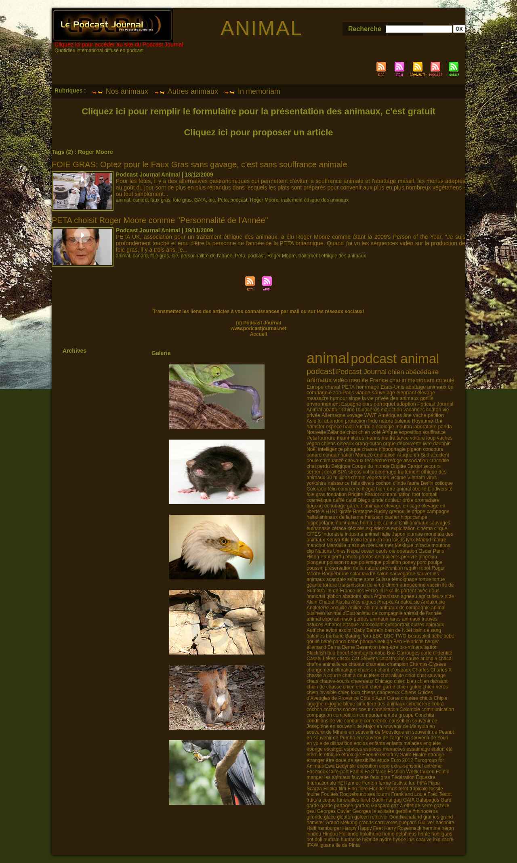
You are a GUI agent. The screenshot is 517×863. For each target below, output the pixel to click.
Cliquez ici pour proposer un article (258, 132)
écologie (385, 426)
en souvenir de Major (352, 726)
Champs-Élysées (428, 664)
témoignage (404, 579)
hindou (314, 834)
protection (356, 421)
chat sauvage (431, 675)
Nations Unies (330, 551)
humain (331, 839)
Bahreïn (374, 630)
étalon (438, 749)
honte (424, 834)
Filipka (330, 788)
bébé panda (333, 641)
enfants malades (404, 743)
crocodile (439, 460)
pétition (436, 415)
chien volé (369, 432)
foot (416, 494)
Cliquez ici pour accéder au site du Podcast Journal (119, 44)
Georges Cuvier (334, 811)
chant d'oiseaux (394, 670)
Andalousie (433, 602)
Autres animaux (186, 91)
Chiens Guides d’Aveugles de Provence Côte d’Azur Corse (370, 695)
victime (398, 477)
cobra (438, 704)
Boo (391, 653)
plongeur (316, 562)
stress (354, 472)
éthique (332, 755)
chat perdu (318, 466)
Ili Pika (386, 591)
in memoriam (418, 380)
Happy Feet (370, 828)
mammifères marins (358, 438)
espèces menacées (384, 749)
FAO (369, 772)
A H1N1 (329, 511)
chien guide (409, 687)
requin (411, 568)
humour (338, 398)
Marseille (336, 545)
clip (310, 551)
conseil (396, 721)
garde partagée (336, 805)
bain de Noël (398, 630)
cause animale (421, 658)
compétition (345, 715)
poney (409, 562)
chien (396, 372)
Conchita (424, 715)
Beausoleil (419, 636)
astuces (315, 624)
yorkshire (316, 483)
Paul (325, 557)
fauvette (360, 777)
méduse (375, 545)
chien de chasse (324, 687)
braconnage (383, 472)
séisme (355, 579)
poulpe (435, 562)
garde (313, 805)
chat (394, 380)
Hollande (348, 834)
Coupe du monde (371, 466)
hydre (385, 839)
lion (387, 540)
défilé (339, 500)
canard (140, 200)
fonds (391, 788)
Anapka (385, 602)
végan (313, 443)
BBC (377, 636)
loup (430, 438)
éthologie (351, 755)
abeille (419, 489)
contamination (395, 494)
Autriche (315, 630)
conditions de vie (325, 721)
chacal (446, 658)
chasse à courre (324, 675)
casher (392, 517)
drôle (408, 500)
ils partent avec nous (417, 591)
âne (408, 415)
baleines (316, 636)
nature (386, 421)
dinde (378, 500)
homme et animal (378, 523)
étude (383, 760)
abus (367, 596)
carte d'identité (436, 653)
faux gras (160, 200)
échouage (335, 506)
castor (343, 658)
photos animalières (379, 557)
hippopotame (321, 523)
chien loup (349, 692)
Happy (350, 828)
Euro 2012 (402, 760)
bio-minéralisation (418, 647)
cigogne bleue (340, 704)
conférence (375, 721)
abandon (333, 421)
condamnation (338, 455)
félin (332, 489)
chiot (352, 432)
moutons (440, 545)
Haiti (311, 828)
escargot (333, 749)
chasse (370, 449)
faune (413, 483)
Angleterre (318, 607)
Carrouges (408, 653)
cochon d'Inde (391, 483)
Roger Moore (264, 200)
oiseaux (345, 443)
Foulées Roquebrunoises (348, 794)
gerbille (403, 811)
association (416, 460)
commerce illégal (356, 489)
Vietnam (416, 477)
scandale (336, 579)
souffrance (434, 432)
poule (313, 460)
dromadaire (427, 500)
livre (427, 443)
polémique (370, 562)
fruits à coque (321, 800)
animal (123, 200)
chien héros (435, 687)
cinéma (425, 528)
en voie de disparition (329, 743)
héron (447, 828)
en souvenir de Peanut (430, 732)
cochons (333, 709)
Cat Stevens (364, 658)
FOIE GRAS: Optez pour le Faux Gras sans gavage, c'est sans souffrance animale (199, 164)
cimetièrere (418, 704)
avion (331, 630)
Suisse (383, 579)
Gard (446, 800)
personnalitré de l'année (207, 256)
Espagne (351, 404)
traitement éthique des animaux (315, 200)
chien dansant (432, 681)
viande (362, 393)
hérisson (374, 517)
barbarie (335, 636)
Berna (334, 647)
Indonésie (332, 534)
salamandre (362, 574)
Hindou (330, 834)
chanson (367, 670)
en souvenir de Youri (426, 738)
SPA (342, 472)
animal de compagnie (379, 613)
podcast (238, 200)
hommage (367, 387)
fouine (313, 794)
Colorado (316, 489)
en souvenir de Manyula (402, 726)
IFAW (312, 845)
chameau (376, 664)
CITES (314, 534)
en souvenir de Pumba (331, 738)
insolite (358, 380)
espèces (353, 749)
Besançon (367, 647)
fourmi (383, 794)
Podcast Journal (361, 372)
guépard (407, 822)
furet (365, 800)
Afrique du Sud (413, 455)
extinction (391, 410)
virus (432, 477)
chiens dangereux (380, 692)
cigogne (315, 704)
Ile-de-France (340, 591)
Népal (353, 551)
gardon (362, 805)
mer (389, 545)
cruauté (445, 380)
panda (445, 426)
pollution (392, 562)
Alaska (342, 602)
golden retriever (371, 817)
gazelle (441, 805)
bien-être (388, 647)
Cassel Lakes (321, 658)
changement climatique (331, 670)
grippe (418, 511)
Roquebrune (335, 574)
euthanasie (318, 528)
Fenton (369, 783)
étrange (436, 755)
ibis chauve (420, 839)
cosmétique (319, 500)
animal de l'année (422, 613)
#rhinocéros (425, 811)
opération (407, 551)
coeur (365, 709)
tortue (424, 579)
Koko (356, 540)
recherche (376, 460)
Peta (223, 200)
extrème (432, 766)
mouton (403, 426)
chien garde (382, 687)
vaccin (434, 585)
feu (412, 783)
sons (369, 579)
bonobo (378, 653)
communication (437, 709)
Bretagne (363, 511)
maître (439, 540)
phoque (352, 449)
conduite (353, 721)
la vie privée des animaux (390, 398)
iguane (326, 845)
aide (449, 596)
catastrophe (392, 658)
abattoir (331, 410)
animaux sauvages (430, 523)
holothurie (370, 834)
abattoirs (352, 596)
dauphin (441, 443)
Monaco (364, 455)
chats (312, 681)
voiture (417, 438)
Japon (398, 534)
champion (397, 664)
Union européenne (405, 585)
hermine (431, 828)
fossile (436, 788)
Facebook (317, 772)
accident (440, 455)
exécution (367, 766)
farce (381, 772)
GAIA (200, 200)
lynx (410, 540)
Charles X (441, 670)
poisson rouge (342, 562)
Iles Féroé (367, 591)
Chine (348, 410)
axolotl (345, 630)
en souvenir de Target (379, 738)
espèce (334, 426)
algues (369, 602)
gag (398, 800)
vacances (414, 410)
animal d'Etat (341, 613)
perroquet (384, 404)
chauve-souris (334, 681)
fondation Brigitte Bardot (353, 494)
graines (431, 817)
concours (433, 449)
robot (425, 568)
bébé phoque (362, 641)
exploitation (403, 528)
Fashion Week (403, 772)
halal (348, 426)
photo (351, 557)
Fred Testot (440, 794)
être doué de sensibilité (351, 760)
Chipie (441, 698)
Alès (355, 602)
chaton (433, 410)
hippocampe (414, 517)
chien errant (355, 687)
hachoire (445, 822)
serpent (315, 472)
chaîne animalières (327, 664)
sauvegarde (402, 574)
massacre (317, 398)
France (379, 380)
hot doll (314, 839)
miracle (422, 545)
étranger (316, 760)
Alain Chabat (320, 602)
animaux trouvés (419, 619)
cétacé (339, 528)
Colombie (409, 709)
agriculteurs (430, 596)
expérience (377, 528)
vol (366, 472)
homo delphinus (399, 834)
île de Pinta (348, 845)
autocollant (372, 624)
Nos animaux (120, 91)
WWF (370, 415)
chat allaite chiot (397, 675)
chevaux (354, 460)
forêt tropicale (413, 788)
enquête (432, 743)
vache (420, 415)
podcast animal (395, 359)
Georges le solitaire (373, 811)
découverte (409, 443)
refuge (395, 460)
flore (363, 788)
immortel (316, 596)
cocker (350, 709)
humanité (351, 839)
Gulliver (426, 822)
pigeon (414, 449)
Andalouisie (407, 602)
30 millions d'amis (345, 477)
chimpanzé (332, 460)
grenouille (399, 511)
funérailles (348, 800)
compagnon (319, 715)
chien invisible (322, 692)
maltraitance (395, 438)
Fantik (356, 772)
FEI (341, 783)
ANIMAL (262, 28)
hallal (312, 517)
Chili (403, 523)
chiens (329, 443)
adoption (406, 404)
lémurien (372, 540)
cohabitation (385, 709)
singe (355, 398)
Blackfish (316, 653)
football (429, 494)
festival (399, 783)
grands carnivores (378, 822)
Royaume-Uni (427, 421)
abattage (416, 387)
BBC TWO (395, 636)
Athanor (332, 624)
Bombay (359, 653)
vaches (445, 438)
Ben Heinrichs (408, 641)
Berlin (427, 483)
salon (383, 574)
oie (211, 200)
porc (422, 562)
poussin (315, 568)
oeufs (382, 551)
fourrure (327, 438)
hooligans (441, 834)
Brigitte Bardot (406, 466)
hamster (315, 426)
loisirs (398, 540)
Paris (348, 393)
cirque (441, 528)
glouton (345, 817)
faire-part (339, 772)
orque (389, 443)
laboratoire (425, 426)
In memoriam (252, 91)
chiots (426, 698)
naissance (338, 483)
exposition (410, 432)
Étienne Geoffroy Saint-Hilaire (394, 755)
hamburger (329, 828)
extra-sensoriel (407, 766)
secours (432, 466)
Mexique (404, 545)
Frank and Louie (409, 794)
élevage (426, 393)
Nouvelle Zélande (326, 432)
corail (330, 472)
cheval (332, 387)
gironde (315, 817)
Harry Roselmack (402, 828)
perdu (338, 557)
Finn (352, 788)
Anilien (355, 607)
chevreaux (362, 681)
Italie (385, 534)
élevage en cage (402, 506)
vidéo (340, 380)
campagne (438, 511)
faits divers (362, 483)
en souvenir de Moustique (376, 732)
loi (319, 421)
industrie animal (362, 534)
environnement (323, 404)
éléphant (406, 393)
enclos (361, 743)
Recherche (365, 28)
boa (331, 653)
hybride (370, 839)
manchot (316, 545)
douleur (393, 500)
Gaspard (380, 805)
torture (330, 585)
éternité (315, 755)
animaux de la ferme (341, 517)
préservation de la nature (352, 568)
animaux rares (385, 619)
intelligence (330, 449)
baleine (403, 421)
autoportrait (397, 624)
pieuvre (409, 557)
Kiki (345, 540)
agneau (409, 596)
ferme (384, 783)
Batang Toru (358, 636)
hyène (399, 839)
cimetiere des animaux (380, 704)
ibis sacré (443, 839)
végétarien (378, 477)
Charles (420, 670)
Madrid (423, 540)
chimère (409, 698)
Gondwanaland (405, 817)
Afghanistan (386, 596)
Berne (348, 647)
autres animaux (427, 624)
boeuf (343, 653)
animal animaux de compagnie (397, 607)
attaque (351, 624)
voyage (355, 415)
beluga (385, 641)
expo (384, 766)
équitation (384, 455)
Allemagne (333, 415)
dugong (315, 506)
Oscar (424, 551)
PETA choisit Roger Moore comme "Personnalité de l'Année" (160, 220)
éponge (315, 749)
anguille (338, 607)
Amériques (390, 415)
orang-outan (368, 443)
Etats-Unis (392, 387)
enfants (377, 743)
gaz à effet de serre (412, 805)
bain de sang (427, 630)
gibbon (333, 596)
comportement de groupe (386, 715)
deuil (351, 500)
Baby (359, 630)
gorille (426, 398)
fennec (353, 783)
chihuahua (347, 523)
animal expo (320, 619)
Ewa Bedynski (340, 766)
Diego (363, 500)
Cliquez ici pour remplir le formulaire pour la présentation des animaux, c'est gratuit (258, 111)
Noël (312, 449)
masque (356, 545)
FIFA (422, 783)
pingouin (427, 557)
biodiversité (440, 489)
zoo (337, 393)
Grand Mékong (341, 822)
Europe (315, 387)
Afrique (390, 432)
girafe (345, 511)
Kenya (333, 540)
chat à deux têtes (361, 675)
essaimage (418, 749)
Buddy (381, 511)
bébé (436, 636)
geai (311, 811)
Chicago (384, 681)
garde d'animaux (365, 506)
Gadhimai (382, 800)
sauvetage (383, 393)
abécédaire (422, 372)
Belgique (340, 466)
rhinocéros (367, 410)
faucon (427, 772)
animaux (319, 379)
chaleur (356, 664)
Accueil (258, 334)
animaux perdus (351, 619)
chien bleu (405, 681)
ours (367, 404)
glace (330, 817)
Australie (364, 426)
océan (367, 551)
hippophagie (392, 449)
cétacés (355, 528)
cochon (314, 709)
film (342, 788)
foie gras (182, 200)
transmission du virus (361, 585)
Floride (376, 788)
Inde (373, 421)
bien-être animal (393, 489)
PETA (348, 387)
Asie (311, 421)
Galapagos (427, 800)
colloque (444, 483)
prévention (391, 568)
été (449, 749)
